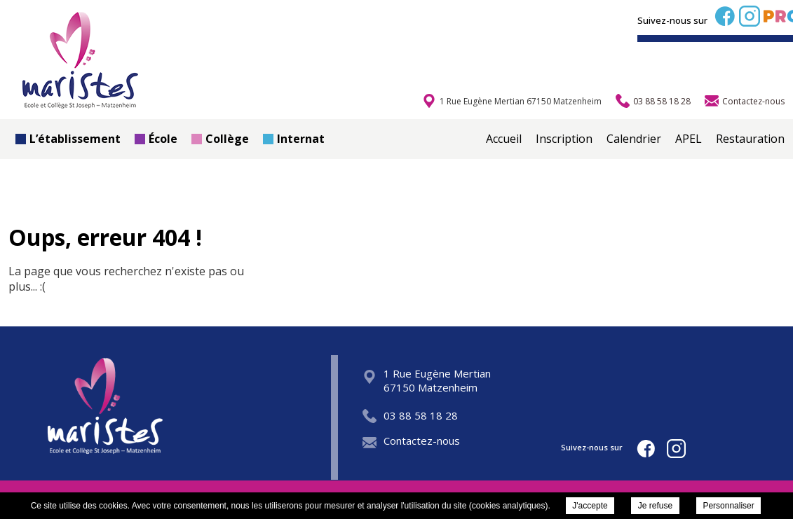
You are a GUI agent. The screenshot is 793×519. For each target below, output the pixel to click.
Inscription (564, 138)
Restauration (750, 138)
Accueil (504, 138)
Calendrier (633, 138)
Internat (294, 138)
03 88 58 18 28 (410, 415)
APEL (688, 138)
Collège (220, 138)
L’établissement (68, 138)
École (156, 138)
